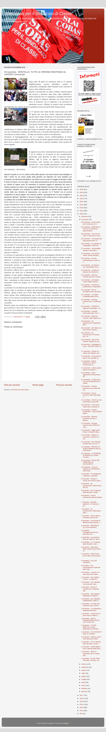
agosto (84, 670)
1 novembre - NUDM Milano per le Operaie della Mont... (91, 647)
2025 (82, 192)
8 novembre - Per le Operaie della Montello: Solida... (91, 491)
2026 (82, 189)
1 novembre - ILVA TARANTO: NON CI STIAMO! (91, 633)
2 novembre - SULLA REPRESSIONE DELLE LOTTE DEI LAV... (90, 620)
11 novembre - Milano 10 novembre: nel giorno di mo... (90, 437)
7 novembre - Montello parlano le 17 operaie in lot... (90, 504)
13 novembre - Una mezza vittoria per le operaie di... (90, 406)
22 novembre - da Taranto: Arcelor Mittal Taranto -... (90, 281)
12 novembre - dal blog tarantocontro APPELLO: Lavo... (90, 425)
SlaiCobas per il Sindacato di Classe (38, 13)
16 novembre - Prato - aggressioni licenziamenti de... (90, 374)
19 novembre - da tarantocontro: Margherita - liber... (91, 323)
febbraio (84, 688)
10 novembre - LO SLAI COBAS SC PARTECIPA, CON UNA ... (90, 469)
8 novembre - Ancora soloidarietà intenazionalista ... (91, 497)
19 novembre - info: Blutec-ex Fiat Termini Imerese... (91, 329)
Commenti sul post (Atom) (20, 390)
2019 (82, 211)
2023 (82, 198)
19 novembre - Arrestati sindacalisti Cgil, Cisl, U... (90, 312)
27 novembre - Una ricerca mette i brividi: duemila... (90, 254)
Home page (38, 385)
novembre (85, 219)
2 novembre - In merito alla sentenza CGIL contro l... (90, 604)
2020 (82, 208)
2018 (82, 214)
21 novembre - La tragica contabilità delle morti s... (90, 295)
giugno (84, 676)
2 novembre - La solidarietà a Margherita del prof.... (91, 609)
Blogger (66, 723)
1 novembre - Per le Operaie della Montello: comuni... (91, 642)
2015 (82, 701)
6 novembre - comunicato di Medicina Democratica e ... (91, 521)
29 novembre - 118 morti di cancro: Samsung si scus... (91, 235)
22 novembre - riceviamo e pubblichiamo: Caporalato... (91, 286)
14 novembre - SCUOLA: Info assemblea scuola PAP (91, 401)
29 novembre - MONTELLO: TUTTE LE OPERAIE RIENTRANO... (91, 229)
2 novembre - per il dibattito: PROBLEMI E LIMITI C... (90, 599)
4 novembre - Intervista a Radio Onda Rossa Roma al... (91, 549)
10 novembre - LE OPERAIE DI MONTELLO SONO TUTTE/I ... (91, 455)
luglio (83, 673)
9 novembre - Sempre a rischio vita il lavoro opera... (91, 479)
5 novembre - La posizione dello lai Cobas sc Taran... (91, 538)
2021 (82, 205)
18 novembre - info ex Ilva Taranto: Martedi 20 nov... (90, 340)
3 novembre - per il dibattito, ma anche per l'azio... (90, 583)
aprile (83, 682)
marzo (83, 685)
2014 (82, 704)
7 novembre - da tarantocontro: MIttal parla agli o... (91, 511)
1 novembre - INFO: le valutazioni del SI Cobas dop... (90, 653)
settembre (85, 667)
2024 (82, 195)
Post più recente (12, 385)
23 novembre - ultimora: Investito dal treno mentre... (91, 276)
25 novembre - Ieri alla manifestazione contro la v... (90, 260)
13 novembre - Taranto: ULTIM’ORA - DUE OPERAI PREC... (91, 411)
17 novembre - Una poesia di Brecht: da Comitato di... (91, 357)
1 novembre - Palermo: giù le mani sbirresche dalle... (91, 638)
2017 (82, 695)
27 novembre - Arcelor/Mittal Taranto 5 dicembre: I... (91, 249)
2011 (82, 713)
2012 (82, 710)
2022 (82, 201)
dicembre (84, 216)
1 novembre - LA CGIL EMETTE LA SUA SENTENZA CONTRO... (90, 627)
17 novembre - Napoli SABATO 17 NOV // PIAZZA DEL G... (88, 363)
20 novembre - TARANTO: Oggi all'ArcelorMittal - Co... (91, 307)
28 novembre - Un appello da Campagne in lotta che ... (91, 244)
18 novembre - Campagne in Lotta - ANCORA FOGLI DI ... (91, 346)
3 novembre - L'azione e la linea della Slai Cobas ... (90, 573)
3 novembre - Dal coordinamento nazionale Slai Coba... (90, 567)
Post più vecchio (64, 385)
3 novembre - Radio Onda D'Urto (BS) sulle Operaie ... (90, 555)
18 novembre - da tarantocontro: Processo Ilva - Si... (90, 334)
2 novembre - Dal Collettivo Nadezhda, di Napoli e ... (90, 595)
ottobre (84, 664)
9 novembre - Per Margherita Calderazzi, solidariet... (91, 475)
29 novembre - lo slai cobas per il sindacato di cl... (90, 223)
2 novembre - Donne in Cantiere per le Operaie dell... (90, 589)
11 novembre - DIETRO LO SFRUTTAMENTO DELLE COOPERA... (91, 448)
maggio (84, 679)
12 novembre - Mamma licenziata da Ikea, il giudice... (89, 418)
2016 (82, 698)
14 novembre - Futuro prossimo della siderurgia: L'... (91, 395)
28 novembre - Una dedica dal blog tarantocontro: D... (91, 239)
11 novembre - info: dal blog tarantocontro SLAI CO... (90, 442)
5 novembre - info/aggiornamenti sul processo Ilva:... (89, 532)
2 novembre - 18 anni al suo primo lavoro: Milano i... (90, 614)
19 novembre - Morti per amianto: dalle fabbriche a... (91, 317)
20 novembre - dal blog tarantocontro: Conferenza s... (91, 301)
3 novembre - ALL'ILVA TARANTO (89, 561)
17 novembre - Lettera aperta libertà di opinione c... (91, 369)
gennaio (84, 691)
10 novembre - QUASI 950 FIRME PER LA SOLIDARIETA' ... (90, 462)
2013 (82, 707)
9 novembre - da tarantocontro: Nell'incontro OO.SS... (91, 485)
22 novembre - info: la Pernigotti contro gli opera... (91, 290)
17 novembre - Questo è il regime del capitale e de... (91, 352)
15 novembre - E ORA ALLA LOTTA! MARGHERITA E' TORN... (91, 381)
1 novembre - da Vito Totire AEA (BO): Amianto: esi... (90, 659)
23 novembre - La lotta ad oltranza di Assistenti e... (90, 271)
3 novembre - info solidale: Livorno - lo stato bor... (90, 578)
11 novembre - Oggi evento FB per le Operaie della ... (91, 431)
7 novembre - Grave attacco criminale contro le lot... (90, 516)
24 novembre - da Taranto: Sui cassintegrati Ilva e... (90, 266)
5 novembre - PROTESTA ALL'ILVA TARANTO (90, 526)
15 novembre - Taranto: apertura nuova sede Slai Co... (90, 388)
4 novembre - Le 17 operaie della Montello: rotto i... (90, 543)
